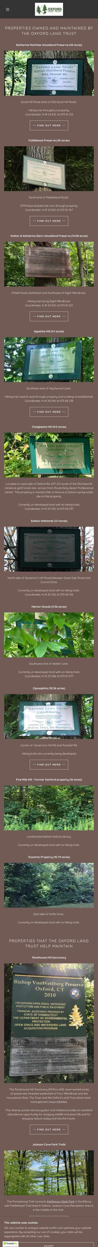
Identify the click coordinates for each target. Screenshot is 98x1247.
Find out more (49, 125)
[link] (49, 9)
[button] (8, 9)
